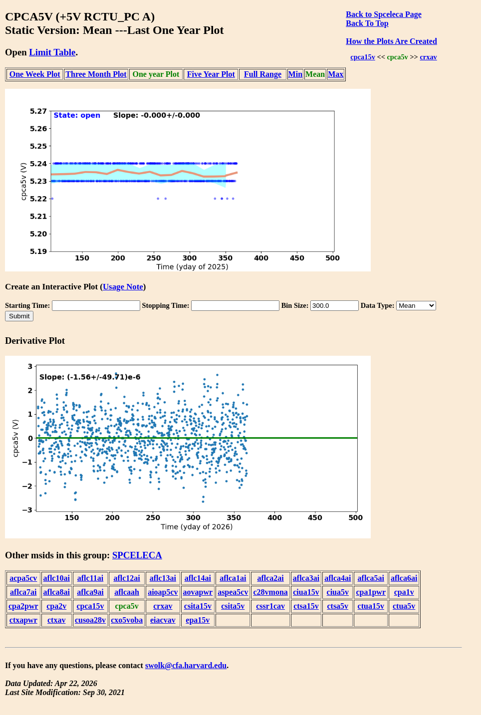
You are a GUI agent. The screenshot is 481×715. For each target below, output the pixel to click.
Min (295, 74)
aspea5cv (233, 592)
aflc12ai (126, 578)
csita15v (198, 606)
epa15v (198, 620)
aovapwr (198, 592)
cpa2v (56, 606)
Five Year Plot (211, 74)
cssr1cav (270, 606)
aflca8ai (56, 592)
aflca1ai (233, 578)
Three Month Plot (95, 74)
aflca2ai (270, 578)
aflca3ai (306, 578)
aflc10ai (56, 578)
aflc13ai (163, 578)
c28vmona (270, 592)
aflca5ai (371, 578)
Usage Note (123, 286)
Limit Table (52, 52)
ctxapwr (23, 620)
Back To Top (367, 23)
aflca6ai (404, 578)
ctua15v (371, 606)
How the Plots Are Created (391, 41)
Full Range (262, 74)
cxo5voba (127, 620)
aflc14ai (198, 578)
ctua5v (404, 606)
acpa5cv (23, 578)
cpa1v (404, 592)
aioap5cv (163, 592)
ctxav (56, 620)
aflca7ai (23, 592)
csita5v (232, 606)
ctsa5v (337, 606)
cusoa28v (90, 620)
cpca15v (362, 57)
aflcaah (126, 592)
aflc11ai (90, 578)
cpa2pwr (23, 606)
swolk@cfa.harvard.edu (186, 665)
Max (335, 74)
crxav (428, 57)
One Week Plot (34, 74)
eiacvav (163, 620)
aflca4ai (337, 578)
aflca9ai (90, 592)
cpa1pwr (371, 592)
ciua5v (338, 592)
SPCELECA (137, 555)
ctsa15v (306, 606)
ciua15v (306, 592)
